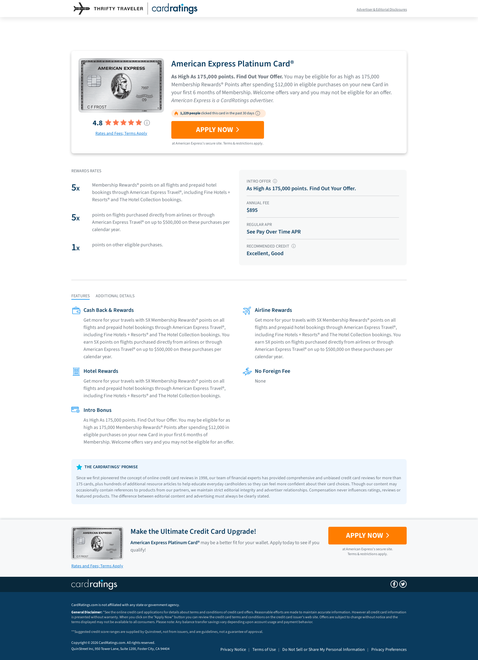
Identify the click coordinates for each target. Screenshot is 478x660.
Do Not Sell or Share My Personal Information (323, 650)
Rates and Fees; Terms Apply (121, 133)
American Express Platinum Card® (232, 64)
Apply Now (217, 129)
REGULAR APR (259, 225)
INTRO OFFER (262, 181)
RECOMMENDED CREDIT (271, 246)
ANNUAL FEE (258, 203)
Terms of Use (264, 650)
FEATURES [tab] (80, 296)
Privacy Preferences (389, 650)
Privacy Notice (233, 650)
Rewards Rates (86, 171)
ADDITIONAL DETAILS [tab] (115, 296)
